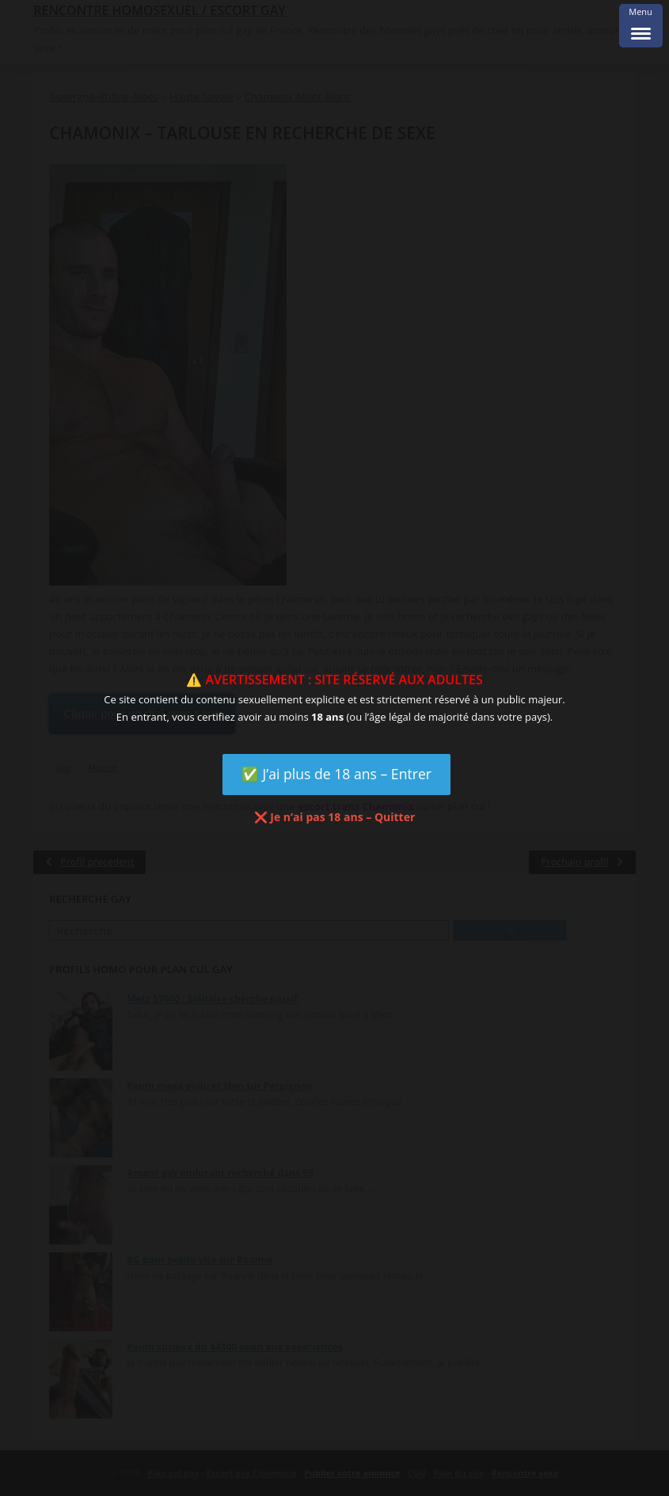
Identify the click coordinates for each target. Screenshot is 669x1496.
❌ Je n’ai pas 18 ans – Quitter (335, 816)
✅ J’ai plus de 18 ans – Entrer (336, 773)
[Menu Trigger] (641, 25)
